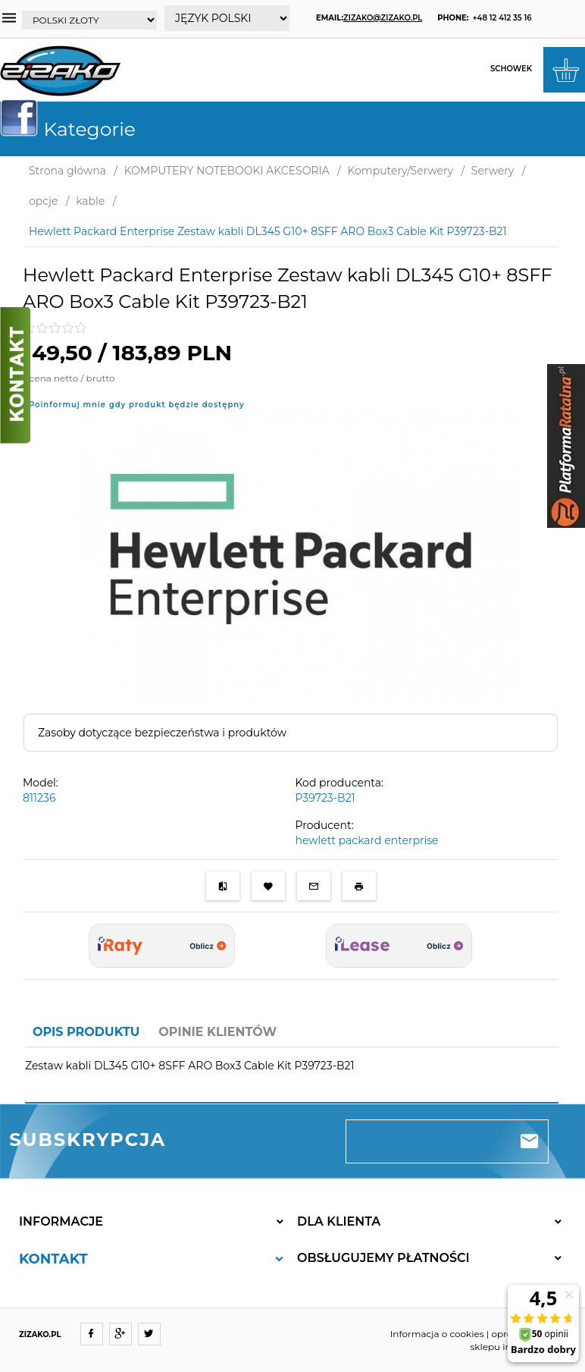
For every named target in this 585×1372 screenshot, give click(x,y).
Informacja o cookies (437, 1333)
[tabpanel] (291, 1074)
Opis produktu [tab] (86, 1032)
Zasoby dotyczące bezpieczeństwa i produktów (162, 732)
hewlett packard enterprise (367, 840)
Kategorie (74, 129)
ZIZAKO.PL (40, 1334)
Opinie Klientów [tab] (217, 1032)
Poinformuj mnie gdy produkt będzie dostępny (137, 405)
